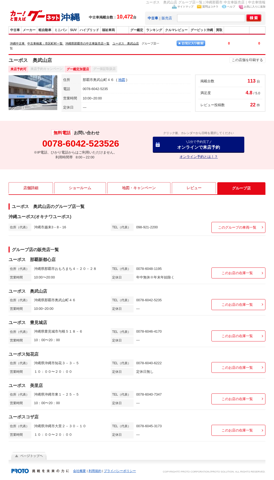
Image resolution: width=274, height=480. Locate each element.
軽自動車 (45, 30)
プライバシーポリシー (120, 470)
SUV (73, 30)
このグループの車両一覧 (237, 227)
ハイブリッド (89, 30)
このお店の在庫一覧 (237, 273)
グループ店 (241, 188)
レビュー (194, 188)
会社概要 (79, 470)
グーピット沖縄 (202, 30)
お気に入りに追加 (254, 6)
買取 (219, 30)
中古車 (15, 30)
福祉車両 (108, 30)
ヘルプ (231, 6)
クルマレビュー (176, 30)
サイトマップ (185, 6)
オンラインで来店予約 (198, 144)
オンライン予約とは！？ (199, 157)
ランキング (154, 30)
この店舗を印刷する (247, 60)
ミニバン (60, 30)
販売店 (167, 18)
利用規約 (95, 470)
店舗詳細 (30, 188)
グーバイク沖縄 (236, 30)
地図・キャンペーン (139, 188)
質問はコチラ (210, 6)
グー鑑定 (136, 30)
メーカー (29, 30)
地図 (121, 80)
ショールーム (80, 188)
